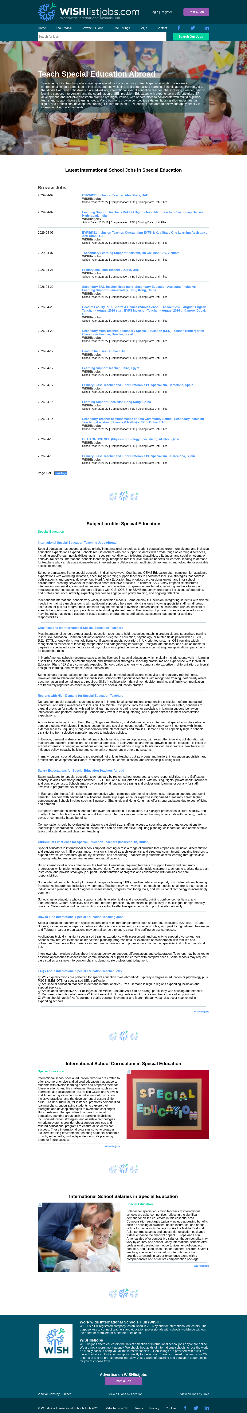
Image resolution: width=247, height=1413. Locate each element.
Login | (155, 12)
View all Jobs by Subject (54, 1394)
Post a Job (196, 12)
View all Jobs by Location (125, 1394)
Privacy (154, 1408)
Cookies (171, 1408)
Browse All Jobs (92, 28)
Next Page (60, 473)
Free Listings (121, 28)
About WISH (63, 28)
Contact (162, 28)
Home (42, 28)
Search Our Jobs (191, 36)
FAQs (143, 28)
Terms (139, 1408)
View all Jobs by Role (194, 1394)
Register (166, 12)
